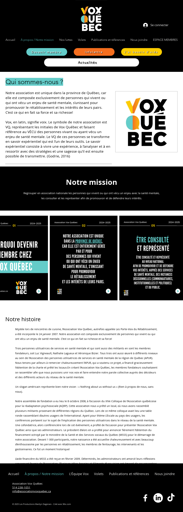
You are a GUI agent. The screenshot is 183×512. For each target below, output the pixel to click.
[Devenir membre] (46, 52)
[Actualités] (91, 62)
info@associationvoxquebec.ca (31, 491)
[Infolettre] (94, 52)
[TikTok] (171, 498)
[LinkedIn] (158, 498)
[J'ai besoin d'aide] (141, 52)
